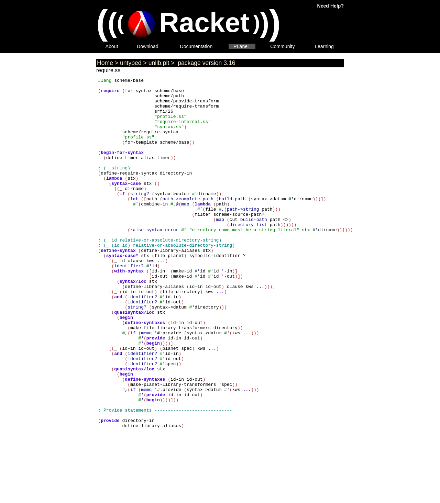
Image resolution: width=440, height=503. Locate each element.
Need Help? (330, 6)
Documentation (196, 46)
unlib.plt (158, 62)
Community (282, 46)
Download (147, 46)
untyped (131, 62)
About (112, 46)
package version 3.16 (205, 62)
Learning (324, 46)
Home (105, 62)
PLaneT (241, 46)
